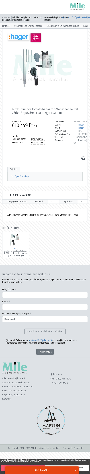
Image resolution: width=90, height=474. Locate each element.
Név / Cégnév (8, 289)
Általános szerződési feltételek (16, 382)
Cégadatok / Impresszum (13, 394)
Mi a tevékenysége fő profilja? (15, 313)
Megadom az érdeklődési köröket (45, 331)
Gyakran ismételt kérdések (14, 390)
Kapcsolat (6, 398)
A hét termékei (42, 470)
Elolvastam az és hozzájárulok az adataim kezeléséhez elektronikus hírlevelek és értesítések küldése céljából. (41, 341)
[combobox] (45, 319)
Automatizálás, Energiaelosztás (9, 18)
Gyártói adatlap (22, 176)
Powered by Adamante (73, 448)
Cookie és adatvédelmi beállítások (17, 386)
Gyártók (65, 17)
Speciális (38, 17)
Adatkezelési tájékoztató (13, 378)
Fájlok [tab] (14, 169)
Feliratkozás (45, 351)
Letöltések (84, 17)
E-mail (5, 301)
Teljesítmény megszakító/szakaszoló (62, 26)
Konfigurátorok (75, 17)
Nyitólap (6, 26)
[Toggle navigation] (6, 7)
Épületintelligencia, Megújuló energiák (22, 18)
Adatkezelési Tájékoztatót (40, 340)
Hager (81, 125)
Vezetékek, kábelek (49, 18)
